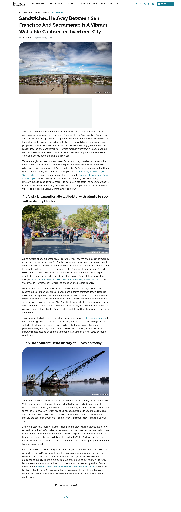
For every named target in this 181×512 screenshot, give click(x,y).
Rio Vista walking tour (96, 318)
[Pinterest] (140, 4)
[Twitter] (145, 4)
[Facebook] (136, 4)
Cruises (69, 4)
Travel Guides (55, 4)
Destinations (37, 4)
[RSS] (153, 4)
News (104, 4)
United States (42, 13)
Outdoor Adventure (87, 4)
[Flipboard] (149, 4)
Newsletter (165, 4)
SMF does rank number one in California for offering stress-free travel (66, 279)
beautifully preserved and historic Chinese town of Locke (64, 466)
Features (115, 4)
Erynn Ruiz (26, 38)
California (57, 13)
